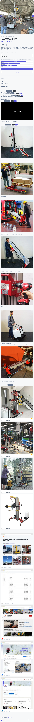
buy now (17, 69)
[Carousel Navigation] (17, 16)
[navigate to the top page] (32, 383)
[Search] (4, 720)
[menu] (17, 720)
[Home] (2, 720)
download (17, 72)
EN (32, 720)
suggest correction (9, 717)
